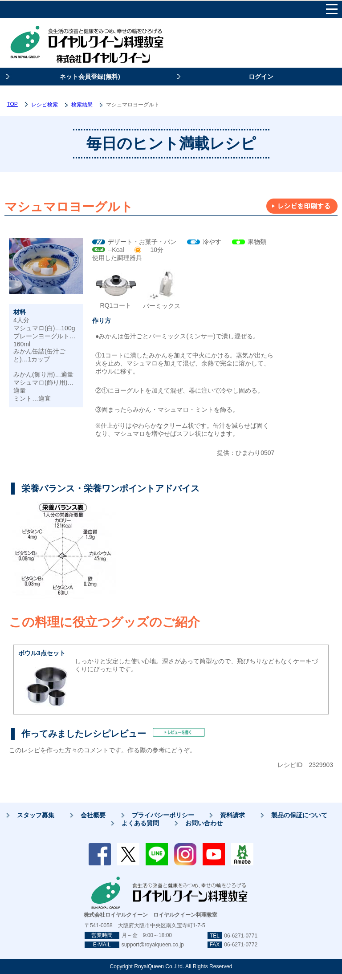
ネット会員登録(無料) (90, 76)
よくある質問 (140, 823)
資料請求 (232, 815)
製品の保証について (299, 815)
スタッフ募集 (35, 815)
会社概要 (93, 815)
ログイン (260, 76)
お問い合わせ (204, 823)
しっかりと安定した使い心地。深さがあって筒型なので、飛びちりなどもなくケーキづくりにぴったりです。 (171, 678)
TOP (12, 104)
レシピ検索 (44, 104)
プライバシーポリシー (163, 815)
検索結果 (82, 104)
